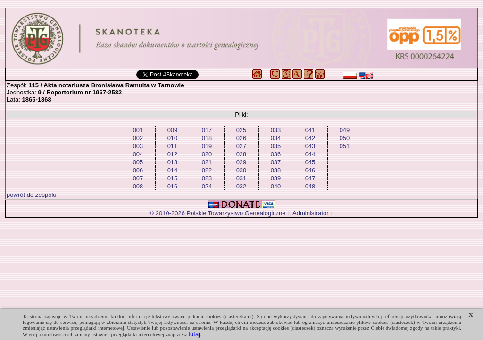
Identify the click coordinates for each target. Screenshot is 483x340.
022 (207, 170)
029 (241, 162)
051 (345, 146)
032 (241, 186)
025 (241, 130)
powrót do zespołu (32, 194)
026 (241, 138)
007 (138, 178)
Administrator (310, 213)
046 (310, 170)
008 (138, 186)
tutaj (194, 334)
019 (207, 146)
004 (138, 154)
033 (276, 130)
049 (345, 130)
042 (310, 138)
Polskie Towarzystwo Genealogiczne (236, 213)
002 (138, 138)
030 (241, 170)
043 (310, 146)
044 (310, 154)
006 (138, 170)
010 (172, 138)
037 (276, 162)
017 (207, 130)
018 (207, 138)
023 (207, 178)
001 (138, 130)
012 (172, 154)
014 (172, 170)
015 (172, 178)
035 (276, 146)
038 (276, 170)
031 (241, 178)
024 (207, 186)
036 (276, 154)
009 (172, 130)
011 (172, 146)
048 (310, 186)
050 (345, 138)
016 (172, 186)
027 (241, 146)
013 (172, 162)
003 (138, 146)
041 (310, 130)
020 (207, 154)
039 (276, 178)
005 (138, 162)
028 (241, 154)
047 (310, 178)
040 (276, 186)
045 (310, 162)
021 (207, 162)
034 (276, 138)
